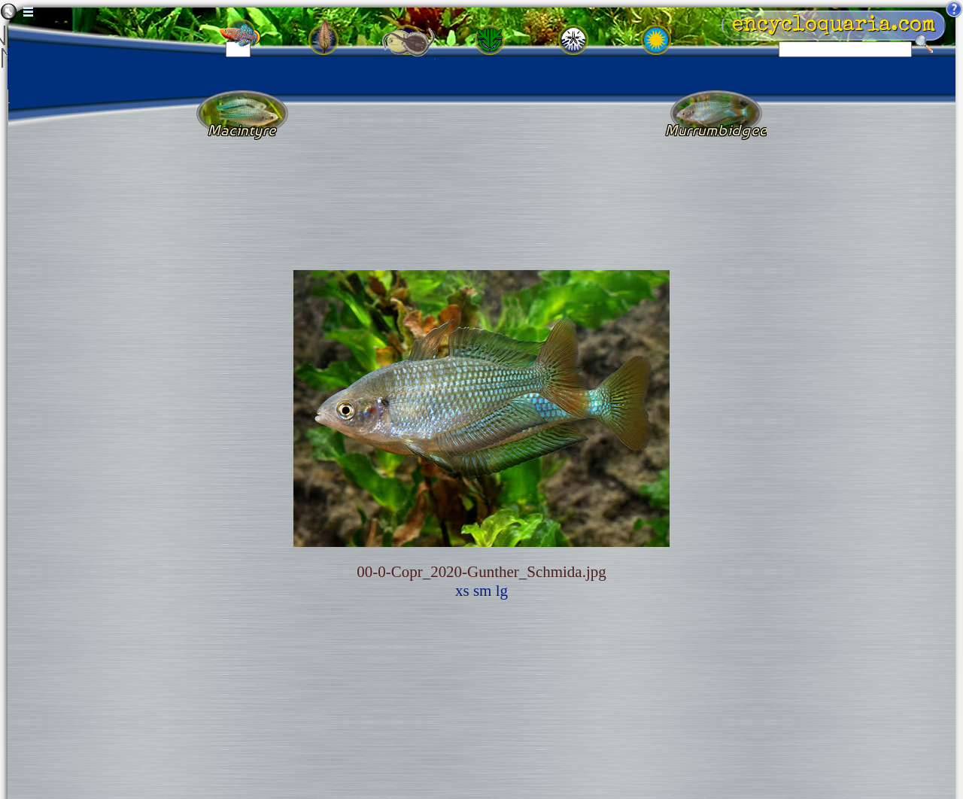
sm (482, 591)
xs (462, 591)
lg (502, 591)
